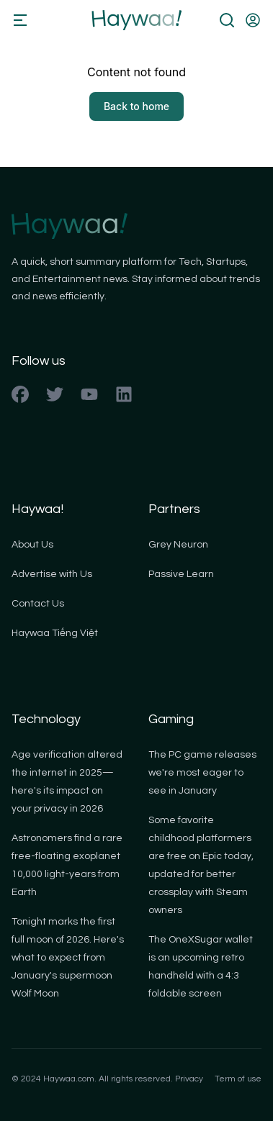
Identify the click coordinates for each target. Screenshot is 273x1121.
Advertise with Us (52, 574)
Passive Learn (181, 574)
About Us (32, 545)
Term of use (238, 1079)
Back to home (136, 106)
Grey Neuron (178, 545)
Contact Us (38, 604)
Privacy (189, 1079)
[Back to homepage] (136, 20)
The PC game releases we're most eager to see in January (202, 773)
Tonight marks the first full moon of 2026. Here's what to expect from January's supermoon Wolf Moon (68, 958)
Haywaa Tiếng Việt (55, 633)
